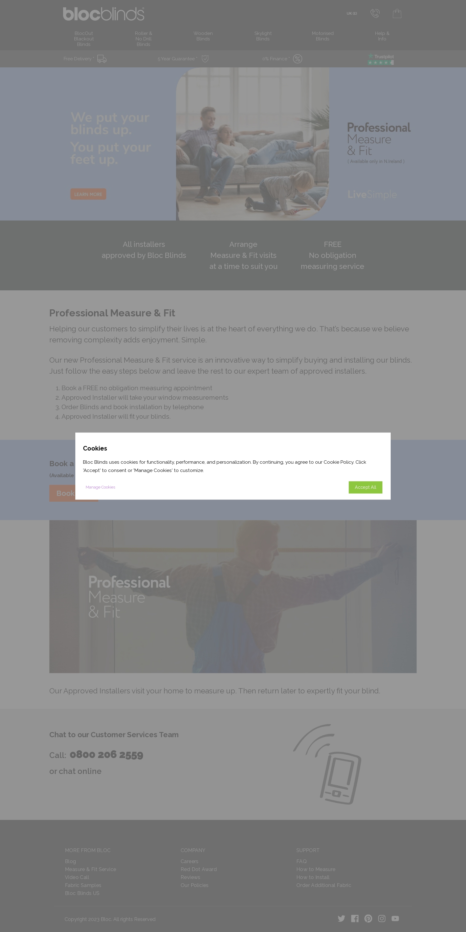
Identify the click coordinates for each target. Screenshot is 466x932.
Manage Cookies (100, 487)
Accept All (365, 487)
